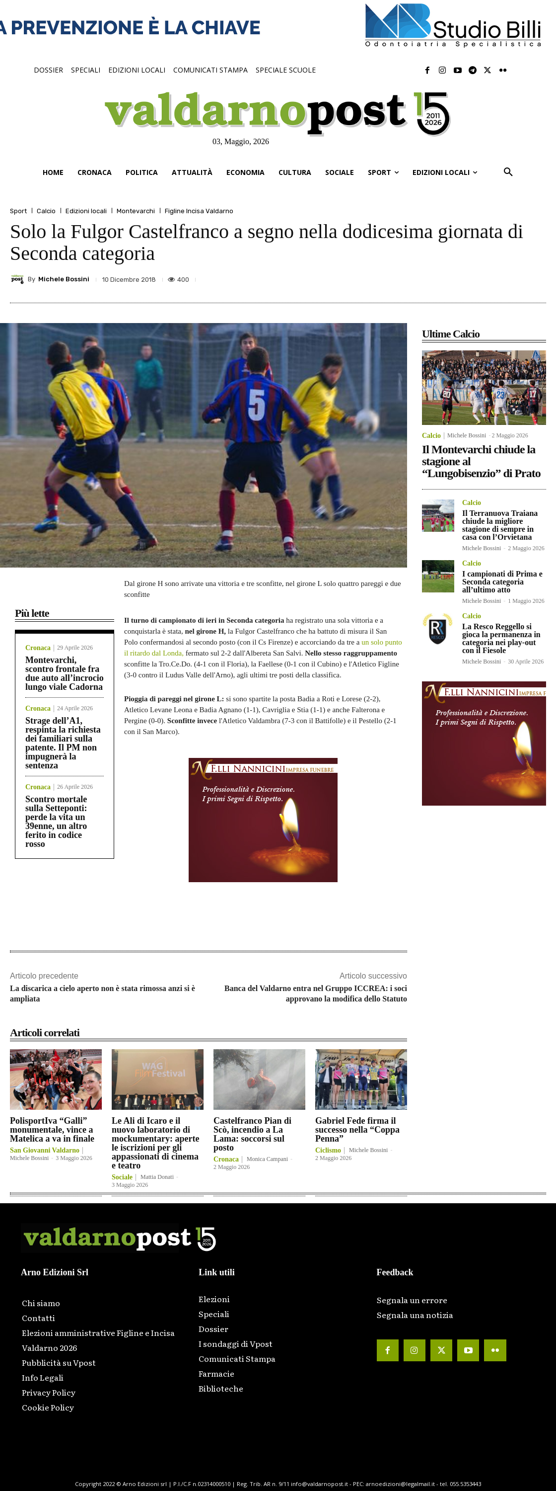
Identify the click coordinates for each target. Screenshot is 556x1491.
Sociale (122, 1177)
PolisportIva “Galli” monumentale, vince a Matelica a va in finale (52, 1130)
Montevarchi (136, 211)
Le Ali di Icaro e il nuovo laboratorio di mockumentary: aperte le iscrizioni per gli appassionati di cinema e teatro (155, 1143)
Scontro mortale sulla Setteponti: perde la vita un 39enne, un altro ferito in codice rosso (56, 821)
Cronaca (38, 648)
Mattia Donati (157, 1176)
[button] (508, 172)
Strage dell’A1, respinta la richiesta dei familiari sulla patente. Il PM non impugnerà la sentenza (63, 743)
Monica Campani (267, 1159)
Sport (18, 211)
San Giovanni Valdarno (44, 1150)
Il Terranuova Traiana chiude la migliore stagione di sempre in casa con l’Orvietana (500, 525)
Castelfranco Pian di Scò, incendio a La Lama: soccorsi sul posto (252, 1134)
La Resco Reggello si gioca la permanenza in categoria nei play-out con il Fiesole (501, 638)
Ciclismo (328, 1150)
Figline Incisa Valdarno (199, 211)
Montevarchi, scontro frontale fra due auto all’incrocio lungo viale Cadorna (64, 673)
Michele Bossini (63, 279)
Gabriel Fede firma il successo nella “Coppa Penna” (357, 1130)
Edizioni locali (86, 211)
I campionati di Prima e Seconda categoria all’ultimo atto (502, 582)
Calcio (46, 211)
